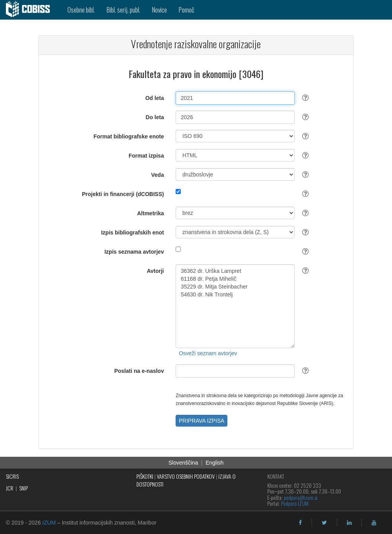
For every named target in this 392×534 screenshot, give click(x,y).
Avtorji (155, 271)
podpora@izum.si (301, 497)
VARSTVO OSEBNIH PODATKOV (186, 476)
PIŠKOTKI (144, 476)
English (214, 463)
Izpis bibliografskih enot (132, 232)
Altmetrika (150, 213)
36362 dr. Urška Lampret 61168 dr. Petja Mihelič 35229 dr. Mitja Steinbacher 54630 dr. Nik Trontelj (235, 306)
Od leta (154, 98)
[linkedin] (349, 522)
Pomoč (186, 10)
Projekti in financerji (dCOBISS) (123, 194)
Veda (157, 175)
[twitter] (324, 522)
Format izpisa (146, 156)
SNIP (23, 488)
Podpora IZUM (295, 503)
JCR (9, 488)
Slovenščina (183, 463)
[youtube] (374, 522)
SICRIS (12, 476)
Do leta (155, 117)
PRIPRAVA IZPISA (201, 421)
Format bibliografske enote (129, 136)
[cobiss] (31, 10)
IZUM (49, 522)
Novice (159, 10)
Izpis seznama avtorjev (134, 252)
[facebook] (300, 522)
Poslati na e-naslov (139, 371)
